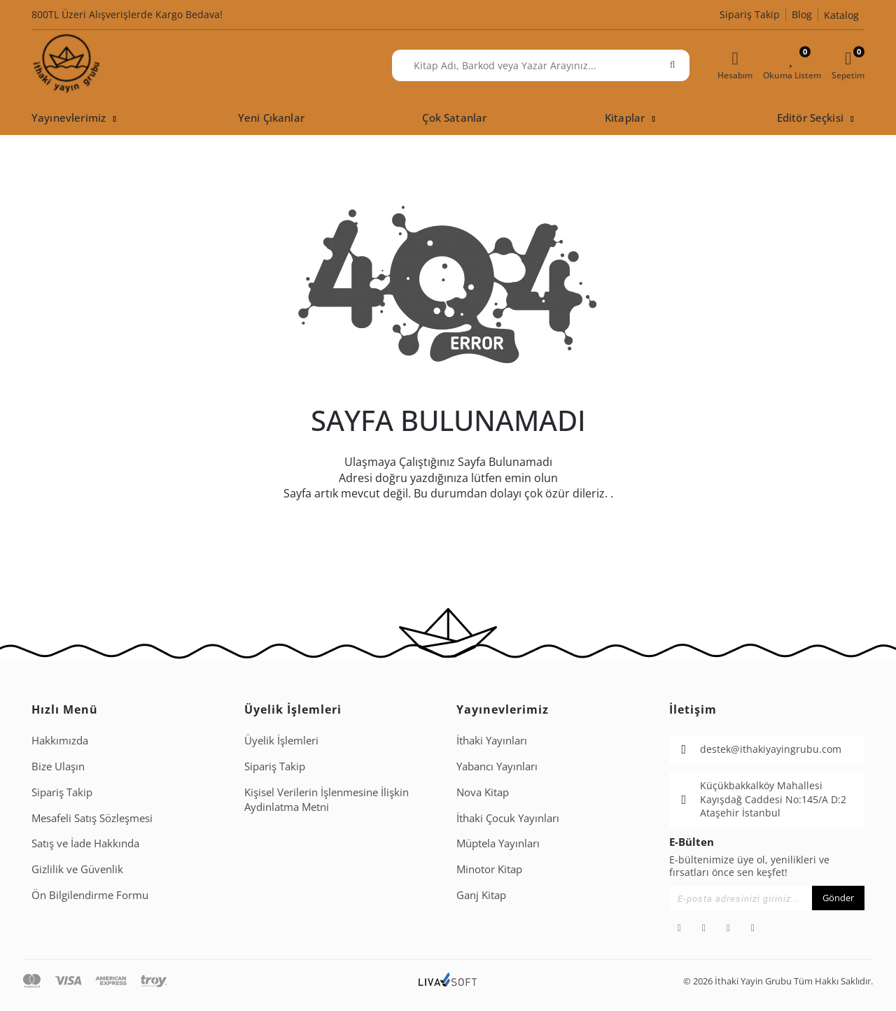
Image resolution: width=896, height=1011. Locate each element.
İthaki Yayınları (491, 740)
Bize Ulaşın (58, 766)
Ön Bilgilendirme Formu (89, 895)
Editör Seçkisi (810, 118)
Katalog (841, 15)
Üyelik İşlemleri (281, 740)
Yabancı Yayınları (497, 766)
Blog (802, 14)
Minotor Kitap (489, 869)
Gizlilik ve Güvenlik (77, 869)
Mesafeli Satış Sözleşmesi (92, 818)
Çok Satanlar (454, 118)
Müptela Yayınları (498, 843)
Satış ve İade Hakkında (85, 843)
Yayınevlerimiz (68, 118)
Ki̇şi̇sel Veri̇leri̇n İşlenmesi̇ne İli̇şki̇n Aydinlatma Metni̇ (326, 799)
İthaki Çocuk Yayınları (507, 818)
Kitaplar (625, 118)
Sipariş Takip (750, 14)
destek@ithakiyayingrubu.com (770, 749)
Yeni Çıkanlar (271, 118)
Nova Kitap (482, 792)
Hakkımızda (59, 740)
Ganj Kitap (481, 895)
